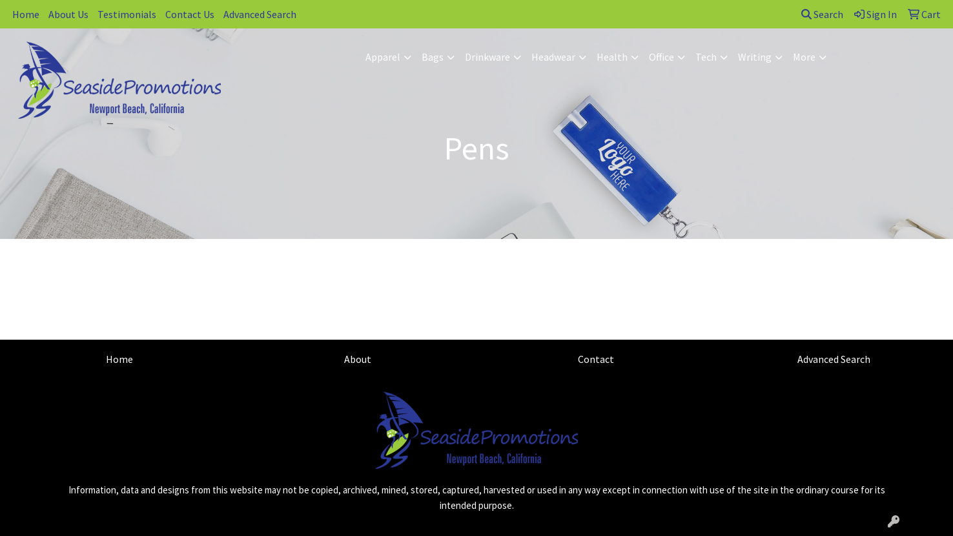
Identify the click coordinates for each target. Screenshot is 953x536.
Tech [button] (706, 56)
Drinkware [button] (487, 56)
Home (25, 14)
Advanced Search (259, 14)
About (357, 359)
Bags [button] (433, 56)
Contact (596, 359)
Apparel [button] (382, 56)
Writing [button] (755, 56)
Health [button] (612, 56)
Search (822, 14)
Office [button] (661, 56)
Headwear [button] (553, 56)
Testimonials (126, 14)
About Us (68, 14)
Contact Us (189, 14)
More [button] (804, 56)
